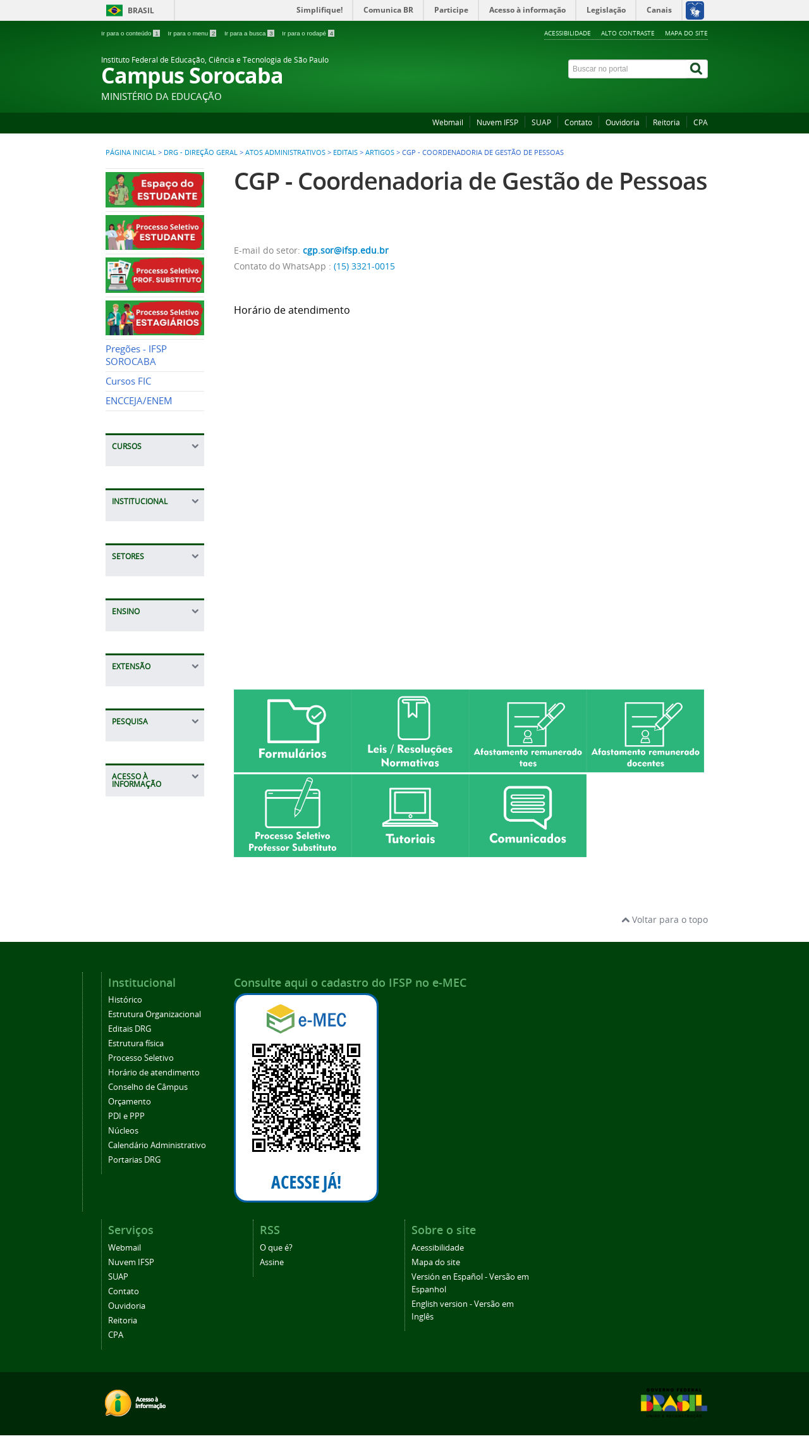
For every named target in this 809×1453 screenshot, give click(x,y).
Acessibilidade (567, 32)
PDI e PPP (126, 1116)
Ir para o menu (192, 33)
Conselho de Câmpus (148, 1087)
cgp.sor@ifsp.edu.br (346, 250)
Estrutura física (136, 1043)
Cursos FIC (128, 381)
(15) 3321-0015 (364, 266)
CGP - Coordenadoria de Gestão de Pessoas (470, 180)
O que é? (276, 1247)
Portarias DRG (134, 1159)
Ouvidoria (622, 122)
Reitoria (666, 122)
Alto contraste (628, 32)
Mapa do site (686, 32)
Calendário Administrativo (157, 1145)
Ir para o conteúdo (131, 33)
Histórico (125, 999)
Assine (272, 1262)
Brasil (141, 10)
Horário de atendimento (154, 1072)
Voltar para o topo (664, 919)
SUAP (541, 122)
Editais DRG (129, 1028)
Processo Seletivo (141, 1058)
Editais (345, 152)
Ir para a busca (250, 33)
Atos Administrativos (285, 152)
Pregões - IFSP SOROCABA (136, 355)
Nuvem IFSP (497, 122)
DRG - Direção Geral (201, 152)
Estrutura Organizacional (154, 1014)
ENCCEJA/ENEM (139, 401)
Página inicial (131, 152)
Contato (578, 122)
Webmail (447, 122)
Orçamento (129, 1101)
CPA (700, 122)
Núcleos (123, 1130)
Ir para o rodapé (308, 33)
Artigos (379, 152)
